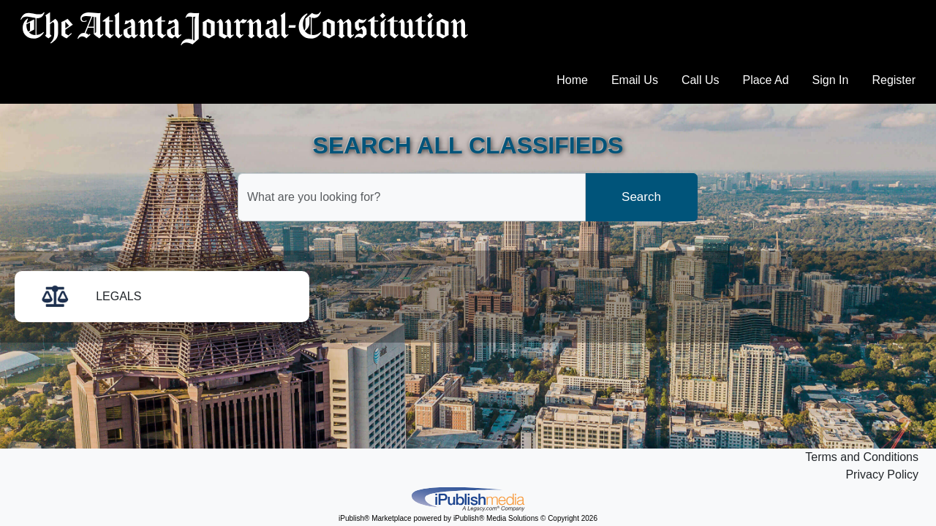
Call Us (701, 80)
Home (572, 80)
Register (894, 80)
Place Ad (765, 80)
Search (641, 197)
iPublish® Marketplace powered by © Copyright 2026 (468, 498)
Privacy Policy (881, 474)
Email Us (634, 80)
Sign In (830, 80)
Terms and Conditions (861, 457)
